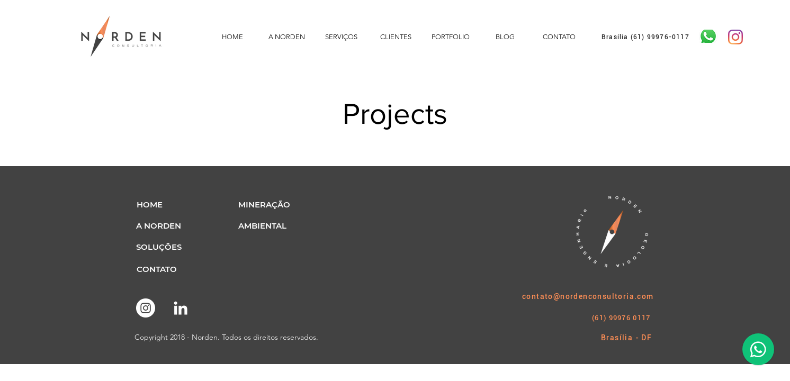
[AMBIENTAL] (262, 225)
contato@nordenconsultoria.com (588, 296)
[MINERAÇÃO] (264, 204)
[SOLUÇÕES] (158, 246)
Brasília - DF (626, 337)
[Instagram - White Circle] (145, 308)
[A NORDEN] (158, 225)
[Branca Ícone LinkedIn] (180, 308)
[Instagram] (735, 37)
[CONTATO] (156, 268)
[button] (149, 204)
